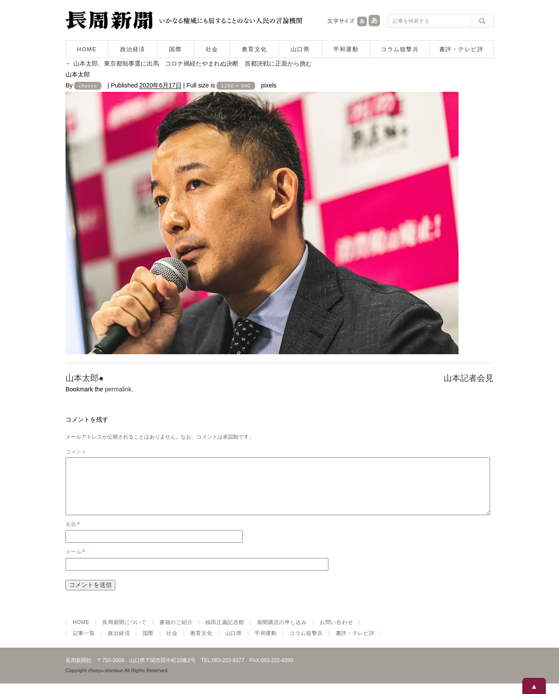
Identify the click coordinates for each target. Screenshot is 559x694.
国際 (175, 49)
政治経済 (132, 49)
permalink (118, 389)
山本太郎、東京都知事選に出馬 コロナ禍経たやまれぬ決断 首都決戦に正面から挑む (189, 63)
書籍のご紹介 (176, 633)
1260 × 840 (235, 85)
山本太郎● (85, 378)
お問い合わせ (336, 633)
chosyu (88, 85)
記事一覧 (84, 644)
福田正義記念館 (224, 633)
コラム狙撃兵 (400, 49)
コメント (76, 452)
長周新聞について (124, 633)
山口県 (300, 49)
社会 (212, 49)
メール (75, 562)
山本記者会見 (468, 378)
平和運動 (346, 49)
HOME (87, 49)
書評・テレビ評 (461, 49)
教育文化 (254, 49)
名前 (72, 535)
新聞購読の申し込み (282, 633)
